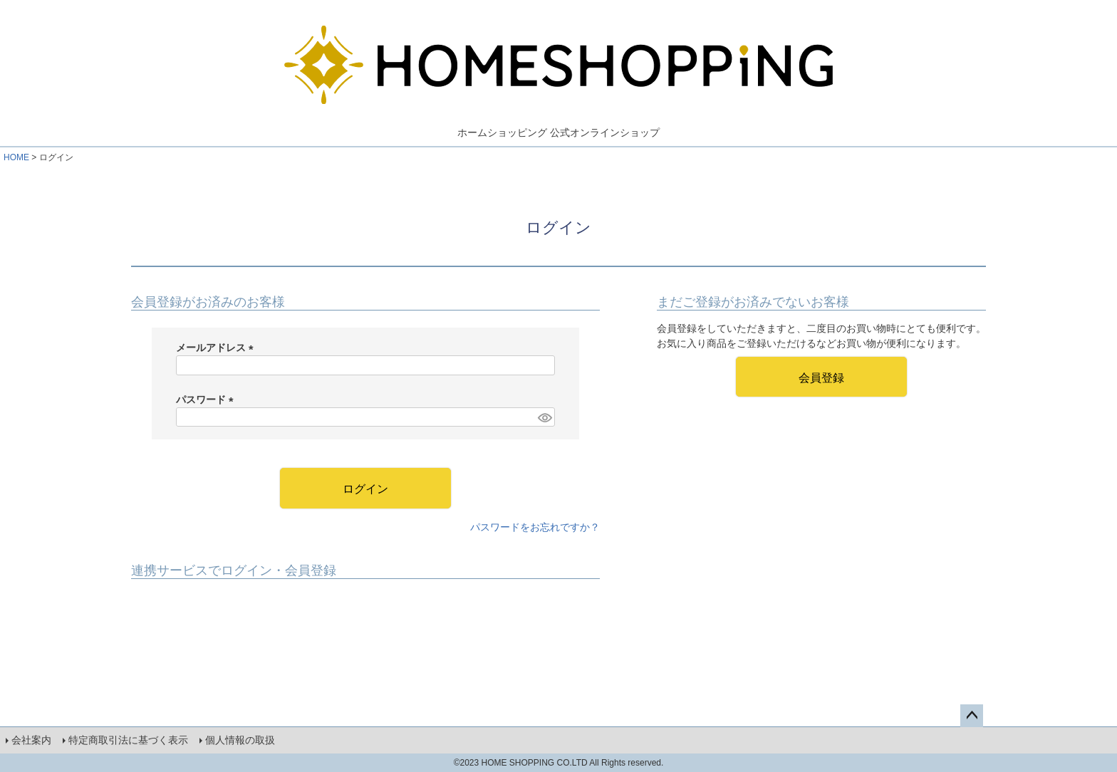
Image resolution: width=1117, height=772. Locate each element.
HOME (16, 157)
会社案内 (31, 740)
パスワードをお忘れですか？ (535, 527)
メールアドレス (217, 347)
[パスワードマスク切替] (544, 417)
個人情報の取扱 (240, 740)
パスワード (207, 399)
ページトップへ (971, 715)
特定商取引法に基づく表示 (128, 740)
